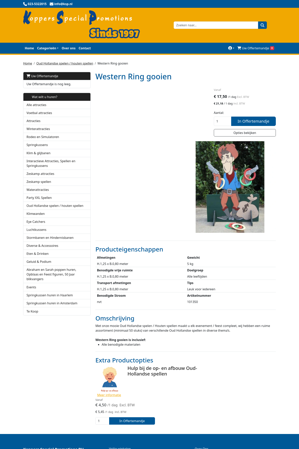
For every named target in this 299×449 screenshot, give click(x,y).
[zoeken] (262, 25)
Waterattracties (38, 190)
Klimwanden (36, 218)
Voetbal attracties (39, 113)
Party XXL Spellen (39, 198)
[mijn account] (231, 48)
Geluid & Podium (39, 266)
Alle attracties (36, 105)
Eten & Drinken (38, 258)
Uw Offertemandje (42, 76)
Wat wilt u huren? (42, 97)
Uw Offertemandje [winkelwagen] (255, 48)
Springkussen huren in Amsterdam (52, 308)
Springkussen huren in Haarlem (50, 300)
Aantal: (221, 113)
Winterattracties (38, 129)
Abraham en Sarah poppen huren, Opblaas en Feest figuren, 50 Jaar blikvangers (51, 279)
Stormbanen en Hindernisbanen (50, 242)
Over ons (68, 48)
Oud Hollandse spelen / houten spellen (64, 63)
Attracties (33, 121)
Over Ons (201, 364)
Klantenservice (205, 371)
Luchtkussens (36, 234)
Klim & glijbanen (38, 153)
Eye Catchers (36, 226)
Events (31, 292)
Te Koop (32, 316)
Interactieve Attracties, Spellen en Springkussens (51, 163)
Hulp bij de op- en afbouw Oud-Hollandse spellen (154, 313)
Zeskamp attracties (40, 174)
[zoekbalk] (215, 25)
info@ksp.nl (59, 434)
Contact (85, 48)
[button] (78, 145)
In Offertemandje (255, 121)
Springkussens (37, 145)
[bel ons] (35, 4)
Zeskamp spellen (39, 182)
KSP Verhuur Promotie (125, 371)
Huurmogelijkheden (209, 387)
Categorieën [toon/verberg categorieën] (46, 48)
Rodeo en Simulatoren (43, 137)
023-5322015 (34, 434)
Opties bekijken (246, 133)
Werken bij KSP (206, 395)
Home (29, 48)
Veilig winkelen (120, 364)
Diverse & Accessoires (42, 250)
